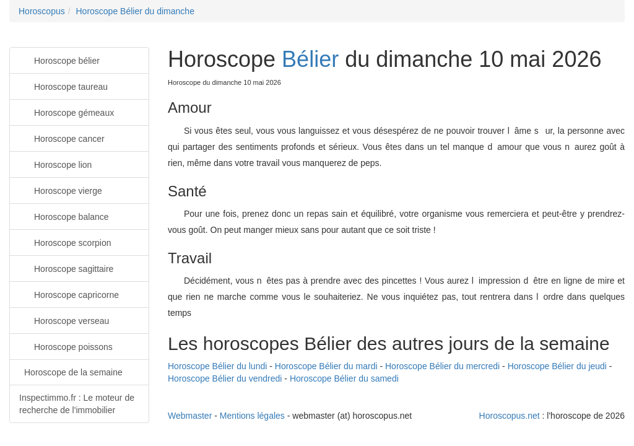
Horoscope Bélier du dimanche (135, 11)
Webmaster (190, 416)
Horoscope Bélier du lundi (217, 366)
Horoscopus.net (509, 416)
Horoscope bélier (59, 60)
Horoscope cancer (62, 138)
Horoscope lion (55, 164)
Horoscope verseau (64, 320)
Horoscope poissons (66, 346)
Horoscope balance (64, 216)
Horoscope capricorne (69, 294)
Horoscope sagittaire (66, 268)
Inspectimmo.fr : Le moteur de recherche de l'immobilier (76, 404)
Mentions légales (252, 416)
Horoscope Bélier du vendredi (225, 378)
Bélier (310, 59)
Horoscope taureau (63, 86)
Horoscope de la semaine (73, 372)
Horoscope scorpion (65, 242)
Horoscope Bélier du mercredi (442, 366)
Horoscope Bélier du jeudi (557, 366)
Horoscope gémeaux (66, 112)
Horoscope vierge (60, 190)
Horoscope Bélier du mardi (326, 366)
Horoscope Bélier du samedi (344, 378)
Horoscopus (42, 11)
